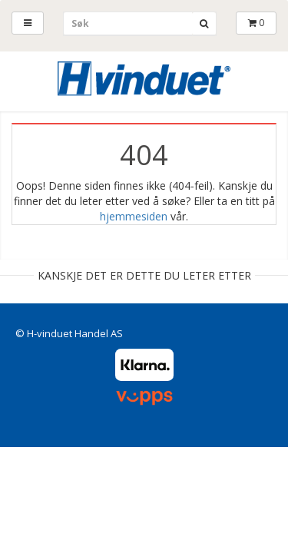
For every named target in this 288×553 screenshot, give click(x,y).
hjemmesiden (133, 216)
